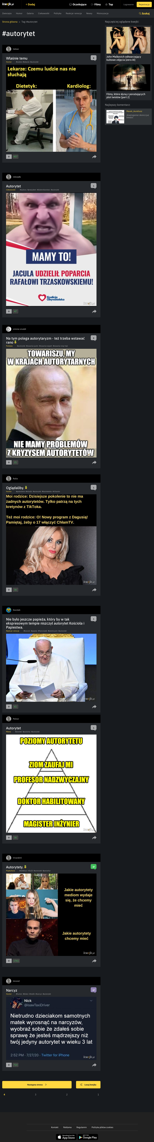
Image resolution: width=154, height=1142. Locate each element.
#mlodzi (29, 491)
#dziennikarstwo (43, 190)
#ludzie (19, 62)
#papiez (34, 631)
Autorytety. (16, 867)
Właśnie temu (16, 58)
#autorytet (34, 62)
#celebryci (23, 871)
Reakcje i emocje (74, 13)
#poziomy (26, 732)
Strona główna (9, 21)
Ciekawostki (43, 13)
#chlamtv (56, 491)
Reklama (67, 1127)
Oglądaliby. (16, 488)
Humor (19, 13)
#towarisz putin (32, 346)
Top (111, 4)
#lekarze (26, 62)
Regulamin (81, 1127)
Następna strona (37, 1084)
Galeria (30, 13)
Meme (8, 732)
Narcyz (11, 990)
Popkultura (10, 871)
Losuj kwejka (88, 1084)
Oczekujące (80, 4)
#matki (32, 994)
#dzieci (25, 994)
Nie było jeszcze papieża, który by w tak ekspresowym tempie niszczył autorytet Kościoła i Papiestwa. (45, 623)
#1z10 (30, 871)
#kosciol (27, 631)
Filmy (97, 4)
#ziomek (18, 732)
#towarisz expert (45, 346)
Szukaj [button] (146, 13)
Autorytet (13, 186)
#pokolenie (20, 491)
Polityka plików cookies (102, 1127)
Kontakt (54, 1127)
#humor (19, 994)
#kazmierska (47, 491)
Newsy (89, 13)
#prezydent (31, 190)
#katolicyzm (53, 631)
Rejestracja (144, 4)
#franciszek (42, 631)
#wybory (23, 190)
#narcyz (39, 994)
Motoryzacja (102, 13)
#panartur (47, 871)
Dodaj (31, 4)
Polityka (57, 13)
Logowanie (128, 4)
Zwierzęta (7, 13)
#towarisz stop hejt (60, 346)
